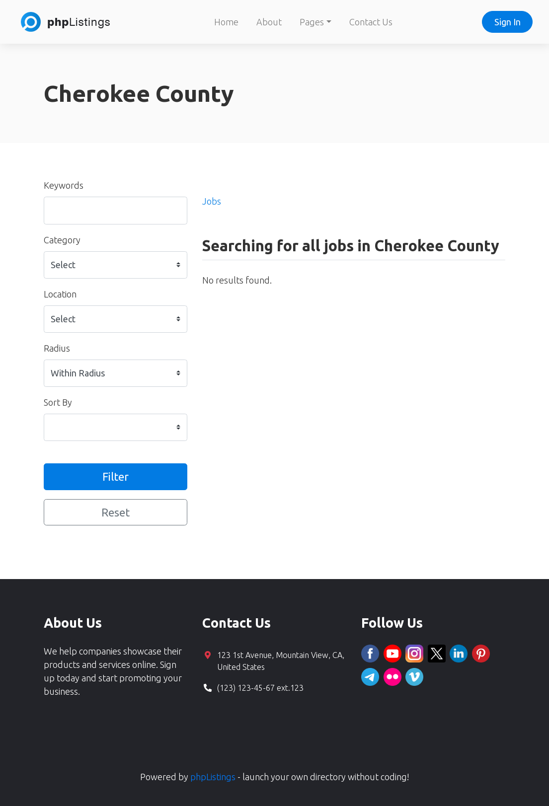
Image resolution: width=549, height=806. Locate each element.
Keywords (63, 185)
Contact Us (370, 22)
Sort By (58, 402)
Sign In (507, 22)
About (269, 22)
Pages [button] (312, 22)
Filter (115, 476)
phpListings (212, 777)
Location (60, 294)
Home (226, 22)
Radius (57, 348)
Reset (115, 512)
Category (62, 240)
